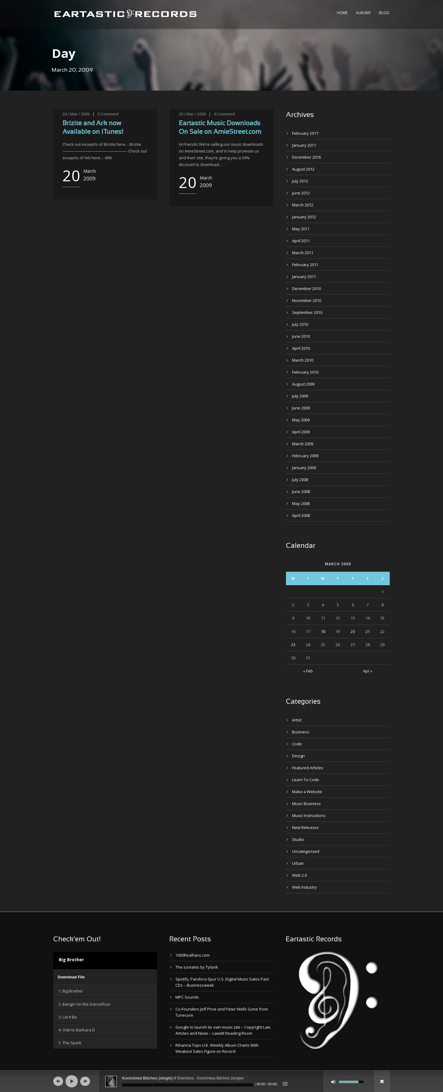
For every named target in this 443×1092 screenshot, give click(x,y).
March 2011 (302, 252)
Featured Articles (307, 767)
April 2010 (301, 348)
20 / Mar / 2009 (75, 114)
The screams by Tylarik (196, 967)
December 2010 (306, 288)
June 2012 (301, 193)
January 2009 (304, 467)
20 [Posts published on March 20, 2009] (353, 631)
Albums (363, 12)
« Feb (308, 671)
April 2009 (301, 432)
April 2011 (301, 240)
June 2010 (301, 336)
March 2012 (302, 205)
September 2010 (307, 312)
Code (297, 744)
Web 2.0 (299, 875)
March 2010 (302, 360)
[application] (105, 977)
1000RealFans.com (192, 955)
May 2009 (301, 420)
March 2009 (302, 443)
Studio (298, 839)
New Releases (305, 827)
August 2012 (303, 169)
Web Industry (304, 887)
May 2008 (301, 503)
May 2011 (301, 229)
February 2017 (305, 133)
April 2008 (301, 515)
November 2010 (306, 300)
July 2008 (300, 479)
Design (298, 756)
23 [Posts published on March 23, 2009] (293, 644)
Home (342, 12)
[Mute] (333, 1081)
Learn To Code (305, 779)
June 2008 (301, 491)
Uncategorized (305, 851)
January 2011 (304, 276)
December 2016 (306, 157)
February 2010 (305, 372)
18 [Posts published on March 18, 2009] (323, 631)
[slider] (187, 1084)
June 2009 (301, 408)
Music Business (306, 803)
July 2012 (300, 181)
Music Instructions (308, 815)
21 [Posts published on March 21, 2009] (368, 631)
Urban (298, 863)
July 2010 (300, 324)
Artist (297, 720)
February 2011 (305, 264)
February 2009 (305, 455)
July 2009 (300, 396)
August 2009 (303, 384)
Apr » (367, 671)
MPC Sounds (187, 997)
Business (300, 732)
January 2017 (304, 145)
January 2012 (304, 217)
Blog (384, 12)
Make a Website (307, 791)
